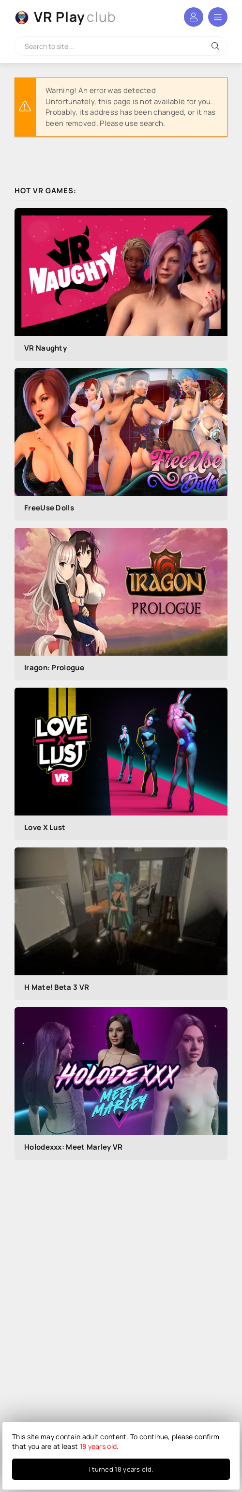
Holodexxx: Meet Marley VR (73, 1147)
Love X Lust (44, 827)
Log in (193, 17)
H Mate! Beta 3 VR (56, 987)
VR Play (75, 16)
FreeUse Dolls (49, 508)
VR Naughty (45, 348)
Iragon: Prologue (54, 667)
